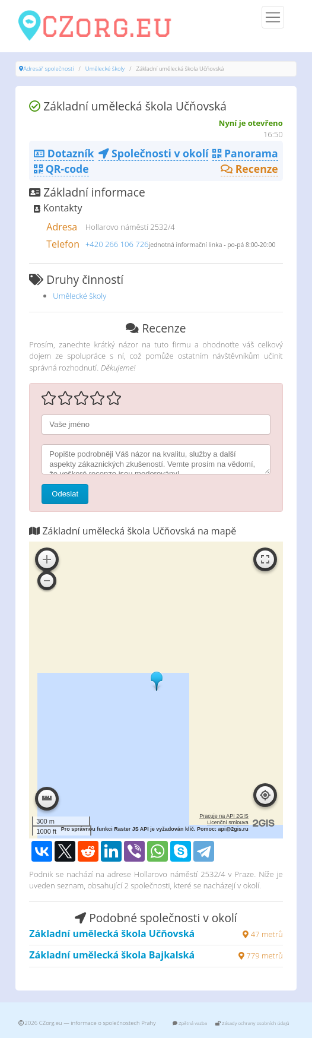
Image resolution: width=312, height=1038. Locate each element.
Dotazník (64, 153)
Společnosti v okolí (153, 153)
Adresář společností (48, 68)
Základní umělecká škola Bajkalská (112, 954)
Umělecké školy (105, 68)
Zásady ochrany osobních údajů (252, 1023)
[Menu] (273, 17)
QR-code (61, 169)
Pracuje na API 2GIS (224, 816)
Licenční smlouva (228, 822)
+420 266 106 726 (117, 244)
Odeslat (65, 493)
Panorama (245, 153)
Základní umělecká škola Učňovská (112, 933)
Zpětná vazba (190, 1023)
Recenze (249, 169)
